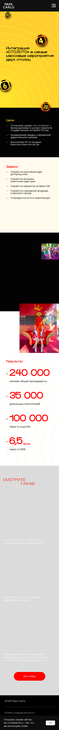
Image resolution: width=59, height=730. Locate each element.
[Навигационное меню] (53, 5)
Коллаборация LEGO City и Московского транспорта (23, 542)
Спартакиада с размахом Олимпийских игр (22, 599)
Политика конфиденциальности (19, 712)
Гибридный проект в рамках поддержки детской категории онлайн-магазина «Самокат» (26, 657)
